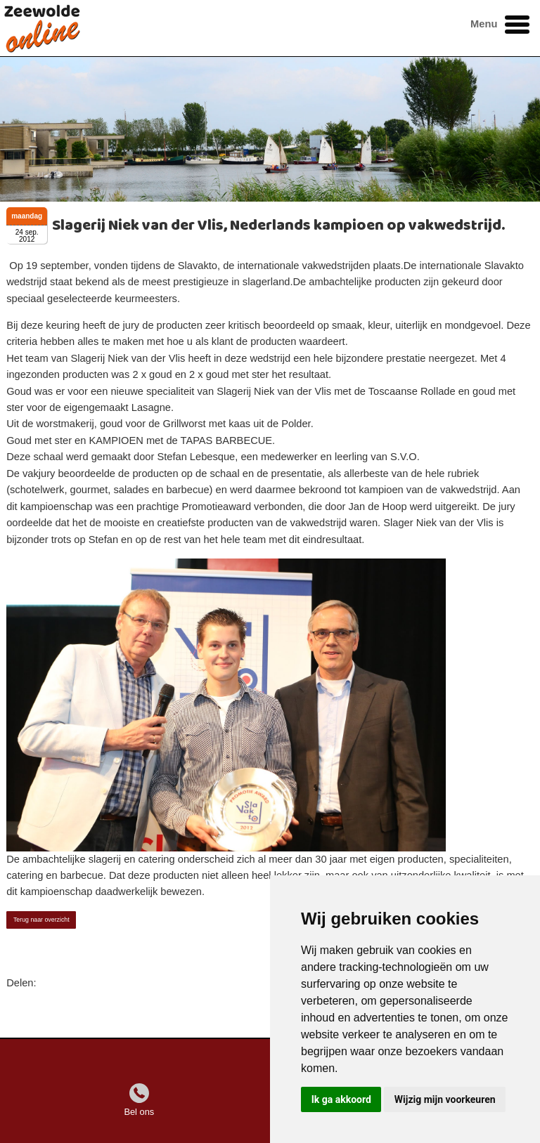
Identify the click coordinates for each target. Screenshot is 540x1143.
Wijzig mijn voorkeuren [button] (445, 1099)
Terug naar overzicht (41, 919)
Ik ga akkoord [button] (341, 1099)
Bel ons (139, 1111)
